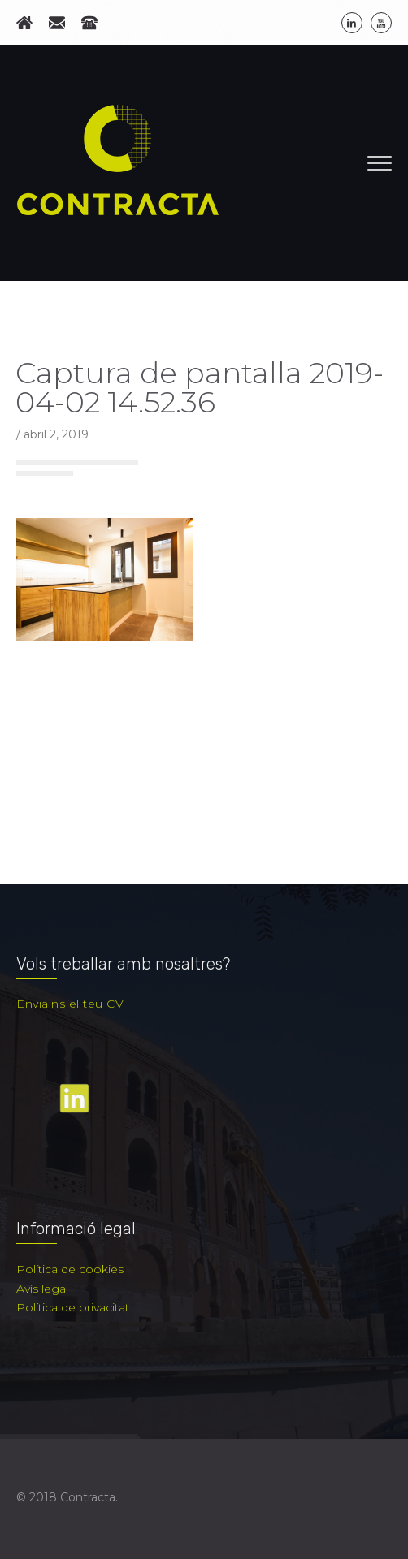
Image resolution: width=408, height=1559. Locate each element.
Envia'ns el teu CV (70, 1003)
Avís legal (42, 1288)
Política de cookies (70, 1269)
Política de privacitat (72, 1307)
